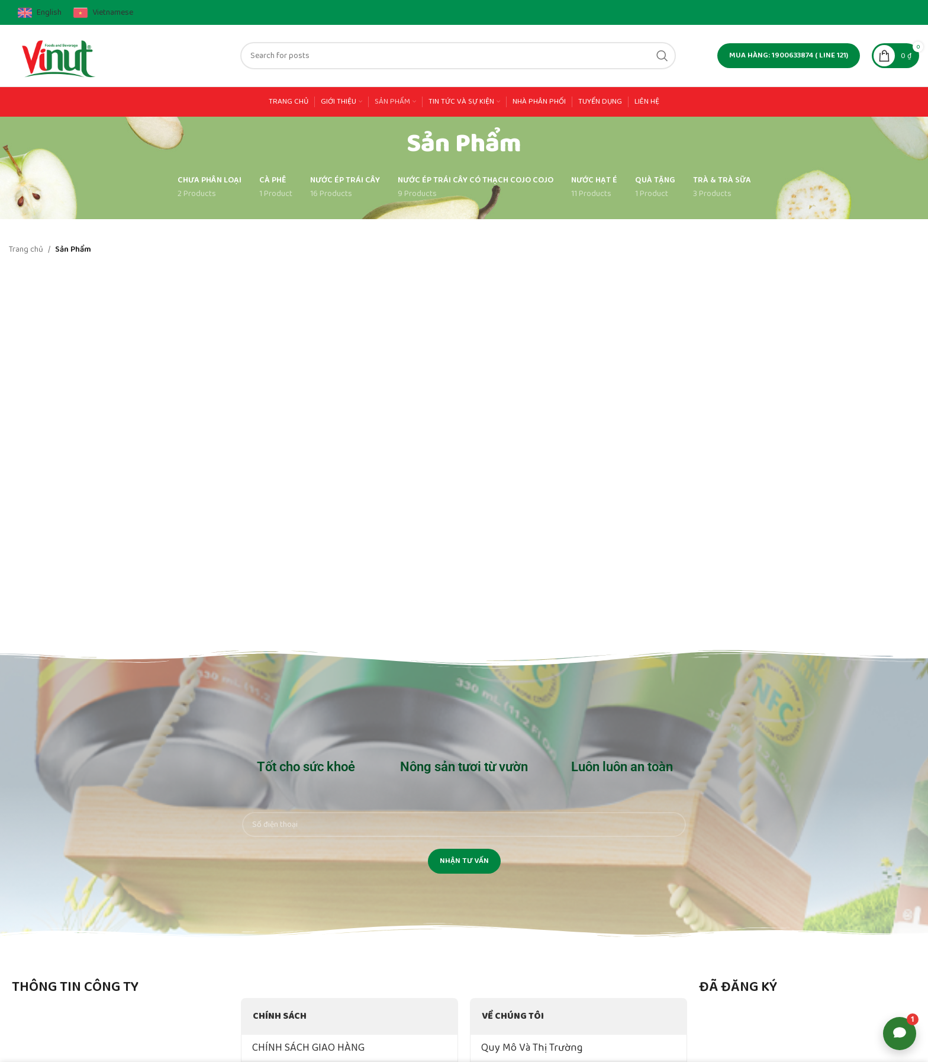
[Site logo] (59, 55)
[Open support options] (899, 1033)
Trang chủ (26, 249)
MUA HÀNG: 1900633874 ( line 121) (788, 55)
